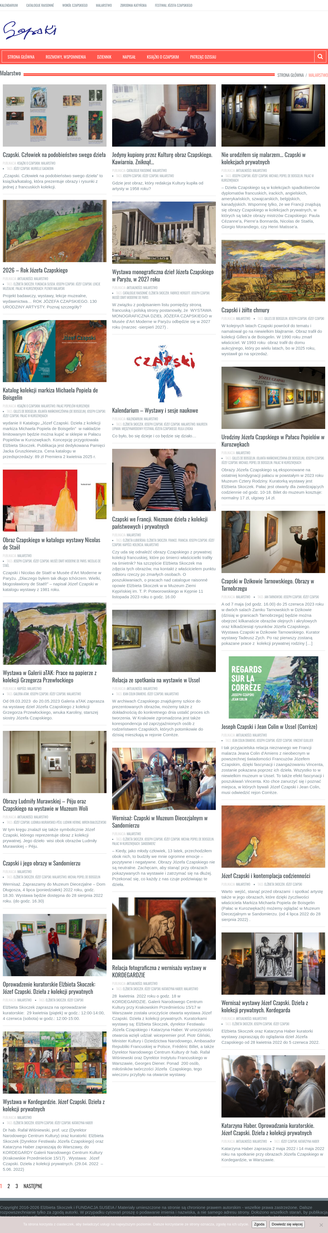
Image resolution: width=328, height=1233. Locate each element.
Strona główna (21, 57)
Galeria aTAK (21, 694)
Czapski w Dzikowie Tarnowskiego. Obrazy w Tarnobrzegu (267, 584)
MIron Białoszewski (94, 822)
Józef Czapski (22, 168)
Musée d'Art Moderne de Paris (130, 297)
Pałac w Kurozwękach (29, 288)
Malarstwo (104, 5)
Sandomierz (148, 843)
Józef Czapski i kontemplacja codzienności (265, 875)
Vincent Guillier (303, 740)
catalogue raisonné (135, 293)
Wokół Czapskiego (74, 5)
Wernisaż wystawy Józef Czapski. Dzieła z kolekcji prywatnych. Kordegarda (264, 1006)
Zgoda (259, 1224)
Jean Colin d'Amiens (134, 694)
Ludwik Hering (72, 822)
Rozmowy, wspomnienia (66, 57)
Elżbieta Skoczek (24, 284)
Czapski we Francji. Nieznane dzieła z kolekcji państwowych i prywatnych (160, 522)
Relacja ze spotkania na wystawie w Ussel (156, 679)
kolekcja (138, 544)
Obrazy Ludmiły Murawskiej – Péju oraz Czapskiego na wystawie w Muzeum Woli (45, 804)
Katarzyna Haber (172, 989)
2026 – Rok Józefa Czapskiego (35, 269)
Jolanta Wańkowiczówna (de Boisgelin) (62, 411)
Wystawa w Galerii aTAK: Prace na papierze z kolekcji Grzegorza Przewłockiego (49, 676)
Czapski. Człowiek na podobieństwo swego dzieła (54, 154)
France (172, 540)
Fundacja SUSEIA (45, 284)
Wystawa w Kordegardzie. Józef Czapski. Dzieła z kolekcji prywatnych (54, 1105)
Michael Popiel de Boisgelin (286, 176)
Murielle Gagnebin (42, 168)
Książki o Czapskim (163, 57)
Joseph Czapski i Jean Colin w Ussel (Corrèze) (269, 726)
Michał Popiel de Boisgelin (197, 839)
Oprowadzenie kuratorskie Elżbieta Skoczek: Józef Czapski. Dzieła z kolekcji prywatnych (49, 988)
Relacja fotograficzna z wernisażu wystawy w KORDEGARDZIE (159, 971)
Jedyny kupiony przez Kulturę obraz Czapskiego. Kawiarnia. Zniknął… (162, 158)
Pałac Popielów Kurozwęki (73, 406)
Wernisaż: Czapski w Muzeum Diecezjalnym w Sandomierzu (160, 821)
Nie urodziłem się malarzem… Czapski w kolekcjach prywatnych (263, 158)
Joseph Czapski (132, 176)
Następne (33, 1186)
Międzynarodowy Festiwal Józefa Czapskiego (149, 428)
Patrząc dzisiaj (203, 57)
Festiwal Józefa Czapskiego (173, 5)
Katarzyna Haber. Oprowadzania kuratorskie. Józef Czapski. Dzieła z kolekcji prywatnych (267, 1129)
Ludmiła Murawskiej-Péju (46, 822)
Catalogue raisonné (40, 5)
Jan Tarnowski (273, 597)
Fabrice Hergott (180, 293)
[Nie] (321, 1225)
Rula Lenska (185, 428)
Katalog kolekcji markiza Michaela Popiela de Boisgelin (50, 393)
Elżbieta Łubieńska (134, 540)
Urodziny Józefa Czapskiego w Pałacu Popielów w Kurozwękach (273, 440)
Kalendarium (9, 5)
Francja (183, 540)
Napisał (129, 57)
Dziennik (104, 57)
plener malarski (54, 288)
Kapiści (127, 544)
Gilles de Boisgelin (275, 318)
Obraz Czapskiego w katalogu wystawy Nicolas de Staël (51, 543)
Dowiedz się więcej (287, 1224)
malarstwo (167, 176)
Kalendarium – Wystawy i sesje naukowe (155, 410)
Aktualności (243, 170)
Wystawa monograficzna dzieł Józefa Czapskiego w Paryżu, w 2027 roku (163, 275)
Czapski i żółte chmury (245, 309)
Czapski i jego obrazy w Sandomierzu (41, 862)
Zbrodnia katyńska (133, 5)
